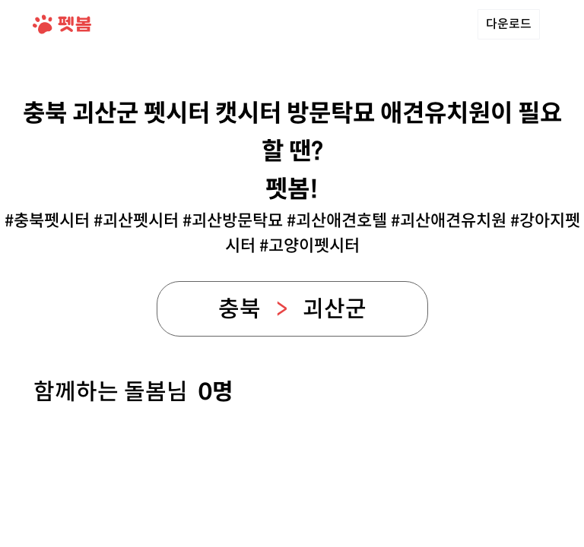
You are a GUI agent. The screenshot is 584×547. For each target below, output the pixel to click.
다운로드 (509, 24)
